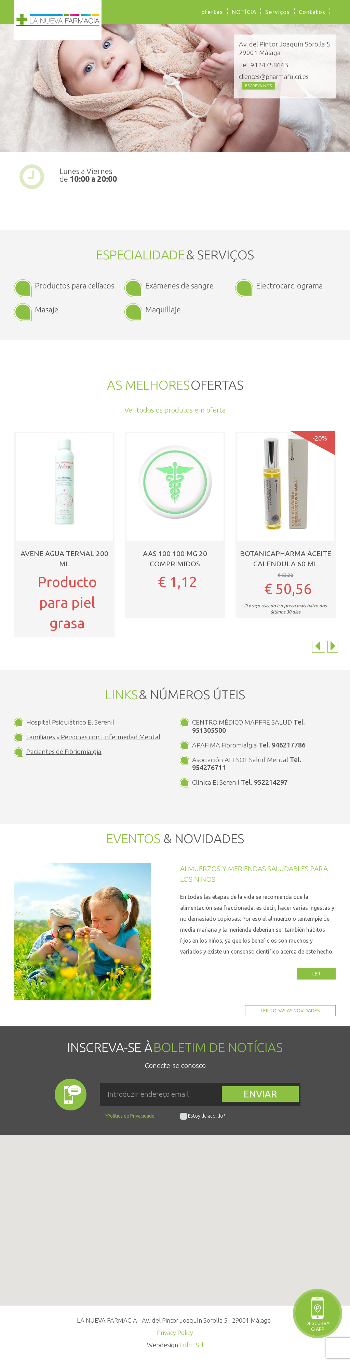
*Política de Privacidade (129, 1116)
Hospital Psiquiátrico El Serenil (70, 722)
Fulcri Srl (191, 1344)
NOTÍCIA (244, 12)
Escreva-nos (258, 85)
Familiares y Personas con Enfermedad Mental (93, 737)
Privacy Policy (175, 1332)
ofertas (212, 12)
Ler (316, 973)
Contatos (312, 12)
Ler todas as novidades (290, 1010)
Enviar (260, 1094)
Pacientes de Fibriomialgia (64, 751)
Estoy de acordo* (207, 1116)
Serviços (277, 12)
